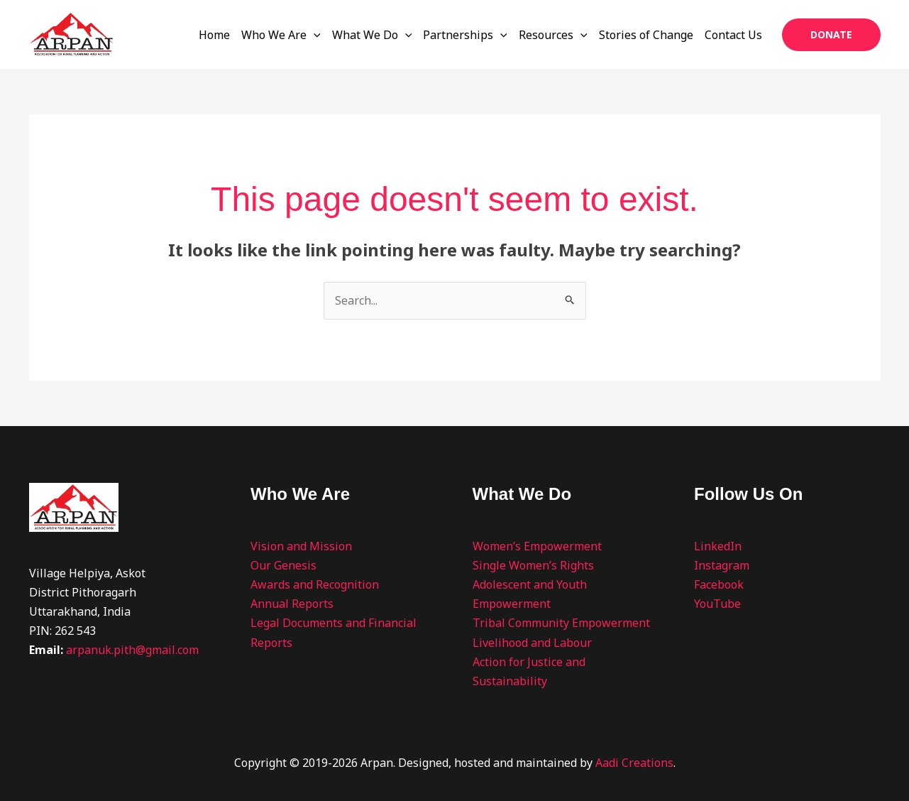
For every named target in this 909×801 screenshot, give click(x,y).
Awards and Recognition (314, 584)
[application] (314, 35)
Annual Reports (292, 603)
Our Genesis (283, 565)
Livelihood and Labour (532, 642)
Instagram (721, 565)
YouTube (717, 603)
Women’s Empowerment (537, 546)
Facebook (719, 584)
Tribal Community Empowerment (561, 623)
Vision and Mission (301, 546)
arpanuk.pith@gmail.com (132, 650)
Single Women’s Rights (533, 565)
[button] (831, 34)
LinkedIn (718, 546)
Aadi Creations (634, 762)
